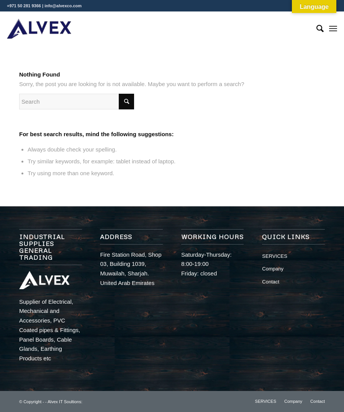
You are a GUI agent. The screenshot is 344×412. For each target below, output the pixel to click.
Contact (270, 282)
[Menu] (333, 28)
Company (272, 269)
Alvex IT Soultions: (65, 401)
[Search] (316, 28)
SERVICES (274, 256)
